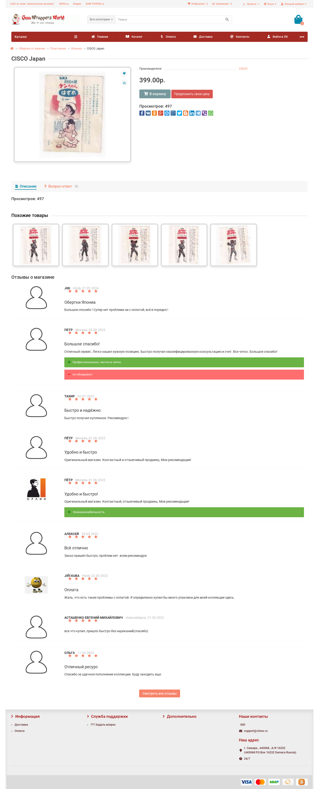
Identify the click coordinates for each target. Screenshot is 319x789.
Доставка (203, 37)
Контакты (239, 37)
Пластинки (58, 48)
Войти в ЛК (277, 37)
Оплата (168, 37)
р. (250, 4)
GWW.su (64, 3)
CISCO (243, 68)
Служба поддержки (107, 716)
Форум (77, 3)
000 (242, 724)
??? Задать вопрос (103, 724)
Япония (76, 48)
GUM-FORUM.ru (95, 3)
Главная (99, 37)
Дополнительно (180, 716)
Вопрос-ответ (61, 186)
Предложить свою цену (192, 94)
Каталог (133, 37)
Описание (26, 186)
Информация (25, 716)
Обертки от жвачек (32, 48)
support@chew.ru (256, 731)
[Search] (173, 19)
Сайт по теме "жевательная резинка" (32, 3)
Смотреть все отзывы (160, 693)
